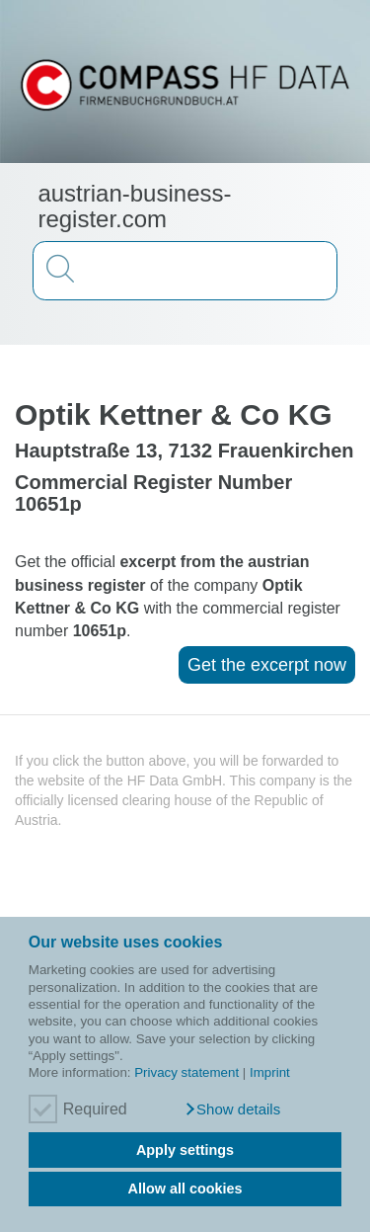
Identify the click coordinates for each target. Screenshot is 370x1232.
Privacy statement (186, 1072)
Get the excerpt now (266, 665)
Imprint (270, 1072)
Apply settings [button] (185, 1150)
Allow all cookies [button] (185, 1188)
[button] (232, 1109)
